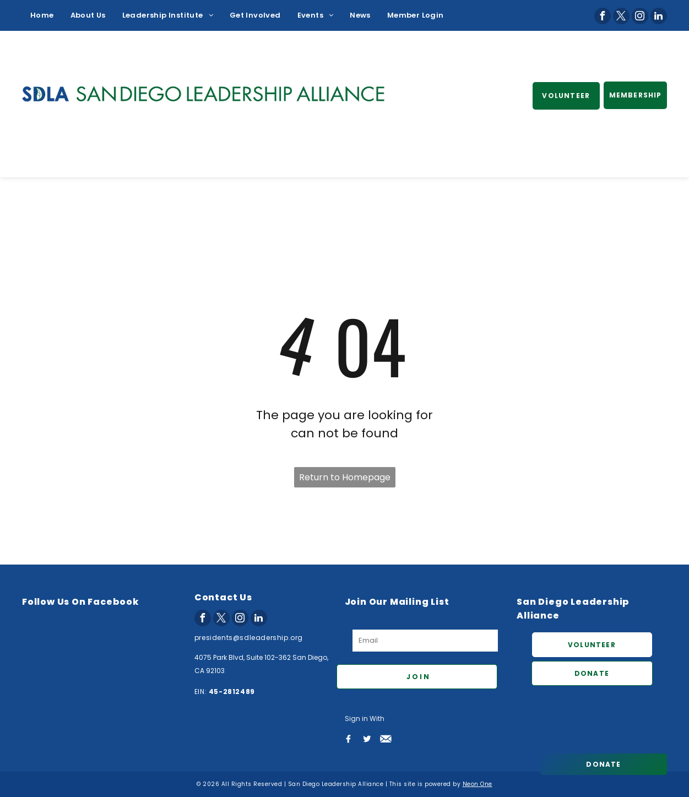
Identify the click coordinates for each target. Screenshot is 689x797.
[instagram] (640, 16)
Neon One (477, 784)
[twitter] (621, 16)
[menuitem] (42, 15)
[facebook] (602, 16)
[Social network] (348, 738)
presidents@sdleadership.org (248, 637)
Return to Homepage (344, 477)
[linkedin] (658, 16)
